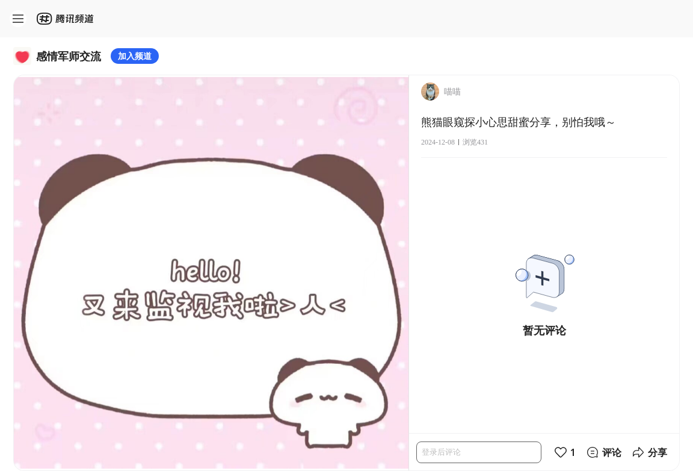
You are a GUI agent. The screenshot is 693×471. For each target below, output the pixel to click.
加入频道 (135, 55)
